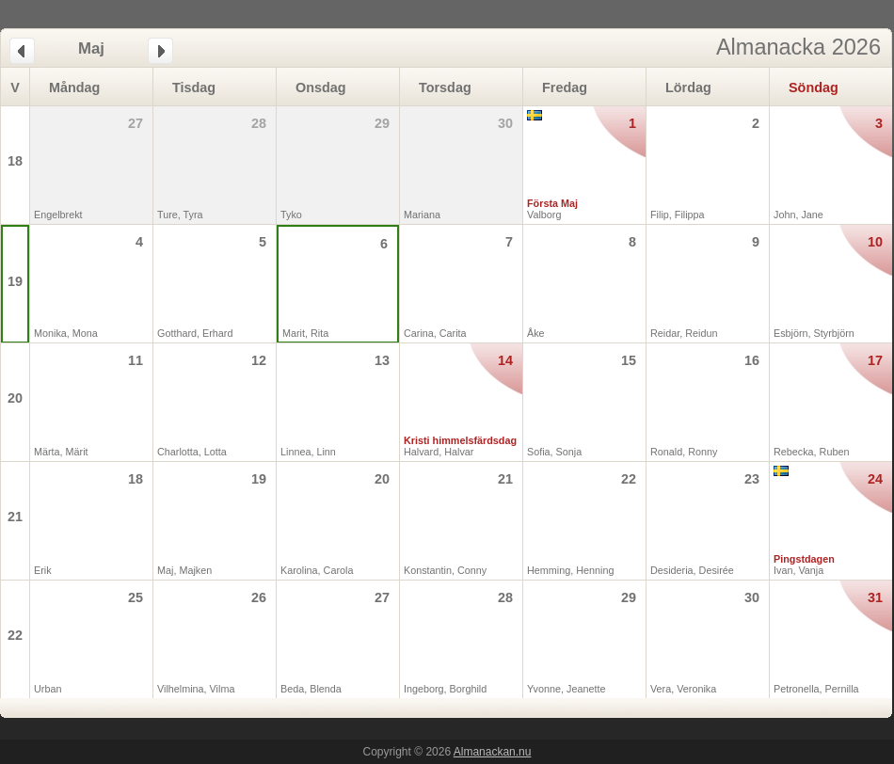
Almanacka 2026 (798, 47)
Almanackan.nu (493, 751)
